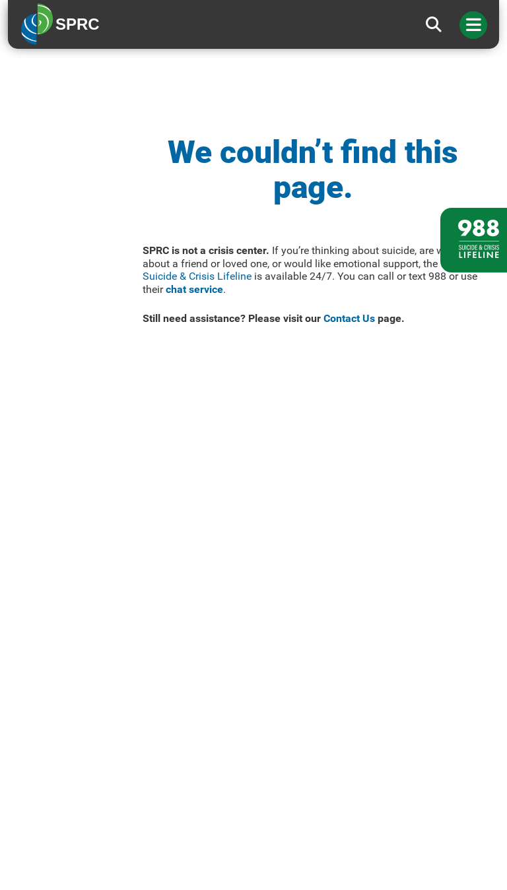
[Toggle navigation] (473, 25)
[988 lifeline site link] (473, 240)
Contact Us (349, 318)
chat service (194, 289)
